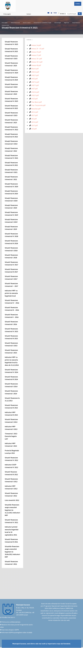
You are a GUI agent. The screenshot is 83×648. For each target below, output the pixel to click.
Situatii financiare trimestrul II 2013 (11, 420)
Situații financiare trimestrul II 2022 (11, 142)
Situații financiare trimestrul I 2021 (11, 178)
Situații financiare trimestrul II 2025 (11, 57)
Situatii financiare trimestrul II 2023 (11, 114)
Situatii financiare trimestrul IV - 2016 (12, 301)
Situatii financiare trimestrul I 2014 (11, 392)
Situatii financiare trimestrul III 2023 (11, 107)
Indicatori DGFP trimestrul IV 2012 (11, 466)
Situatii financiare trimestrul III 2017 (11, 270)
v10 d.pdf (34, 122)
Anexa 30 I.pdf (36, 59)
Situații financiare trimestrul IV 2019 (11, 213)
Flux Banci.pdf (36, 102)
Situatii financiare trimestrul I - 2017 (11, 284)
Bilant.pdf (35, 69)
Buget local (66, 22)
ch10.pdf (34, 99)
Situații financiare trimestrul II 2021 (11, 171)
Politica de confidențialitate (11, 622)
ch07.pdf (34, 89)
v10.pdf (34, 129)
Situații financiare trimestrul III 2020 (11, 192)
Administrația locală (15, 22)
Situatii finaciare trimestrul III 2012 (11, 473)
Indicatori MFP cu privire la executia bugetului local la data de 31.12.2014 (12, 361)
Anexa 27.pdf (36, 55)
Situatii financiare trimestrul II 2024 (11, 85)
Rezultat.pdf (36, 109)
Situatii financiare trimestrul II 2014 (11, 385)
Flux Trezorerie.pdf (38, 105)
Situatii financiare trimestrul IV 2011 (11, 521)
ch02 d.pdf (35, 72)
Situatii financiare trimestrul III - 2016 (12, 308)
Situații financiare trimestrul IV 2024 (11, 71)
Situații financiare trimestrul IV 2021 (11, 156)
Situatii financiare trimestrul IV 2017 (11, 263)
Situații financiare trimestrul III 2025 (11, 50)
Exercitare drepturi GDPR (10, 630)
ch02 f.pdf (35, 75)
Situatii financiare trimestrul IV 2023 (11, 100)
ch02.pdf (34, 79)
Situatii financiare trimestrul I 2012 (11, 494)
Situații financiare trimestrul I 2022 (11, 149)
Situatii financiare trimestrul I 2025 (11, 64)
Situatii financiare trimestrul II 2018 (11, 249)
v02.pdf (34, 119)
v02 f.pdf (34, 115)
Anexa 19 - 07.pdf (37, 49)
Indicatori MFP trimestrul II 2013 (11, 428)
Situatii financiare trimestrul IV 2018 (11, 235)
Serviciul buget (57, 22)
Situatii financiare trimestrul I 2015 (11, 351)
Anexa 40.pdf (36, 65)
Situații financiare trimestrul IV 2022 (11, 128)
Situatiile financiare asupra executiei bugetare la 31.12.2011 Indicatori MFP (12, 510)
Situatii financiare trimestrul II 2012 (11, 480)
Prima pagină (7, 14)
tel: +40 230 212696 (22, 612)
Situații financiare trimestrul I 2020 (11, 206)
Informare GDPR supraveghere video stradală (17, 632)
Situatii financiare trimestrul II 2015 (11, 344)
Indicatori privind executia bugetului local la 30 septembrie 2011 (11, 531)
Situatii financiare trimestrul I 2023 (11, 121)
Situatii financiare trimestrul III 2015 (11, 337)
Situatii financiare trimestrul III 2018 (11, 242)
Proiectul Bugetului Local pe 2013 (12, 452)
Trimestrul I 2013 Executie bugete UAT (11, 436)
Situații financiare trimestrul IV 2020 (11, 185)
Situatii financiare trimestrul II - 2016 (11, 316)
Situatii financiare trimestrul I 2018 (11, 256)
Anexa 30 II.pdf (36, 62)
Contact (29, 14)
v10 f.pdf (34, 125)
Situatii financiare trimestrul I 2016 (11, 323)
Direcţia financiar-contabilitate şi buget (42, 22)
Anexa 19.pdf (36, 52)
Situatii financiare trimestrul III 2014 (11, 378)
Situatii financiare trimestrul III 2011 (11, 540)
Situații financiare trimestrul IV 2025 (11, 43)
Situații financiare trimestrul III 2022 (11, 135)
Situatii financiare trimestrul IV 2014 (11, 371)
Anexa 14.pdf (36, 45)
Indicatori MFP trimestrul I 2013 (11, 444)
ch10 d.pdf (35, 92)
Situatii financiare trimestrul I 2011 (11, 563)
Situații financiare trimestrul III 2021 (11, 164)
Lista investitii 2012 (12, 500)
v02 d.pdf (34, 112)
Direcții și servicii (26, 22)
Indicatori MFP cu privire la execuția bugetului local (11, 293)
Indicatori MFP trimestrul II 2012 (11, 487)
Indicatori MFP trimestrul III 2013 (11, 413)
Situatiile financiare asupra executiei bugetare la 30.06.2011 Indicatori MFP (12, 551)
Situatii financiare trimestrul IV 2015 (11, 330)
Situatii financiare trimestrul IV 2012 (11, 459)
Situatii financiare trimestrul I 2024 (11, 92)
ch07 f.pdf (35, 85)
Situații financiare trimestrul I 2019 (11, 228)
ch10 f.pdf (35, 95)
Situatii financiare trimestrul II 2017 (11, 277)
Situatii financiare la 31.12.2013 (12, 399)
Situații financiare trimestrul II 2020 (11, 199)
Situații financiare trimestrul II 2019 (11, 220)
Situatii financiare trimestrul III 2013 (11, 406)
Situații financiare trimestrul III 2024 (11, 78)
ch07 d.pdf (35, 82)
